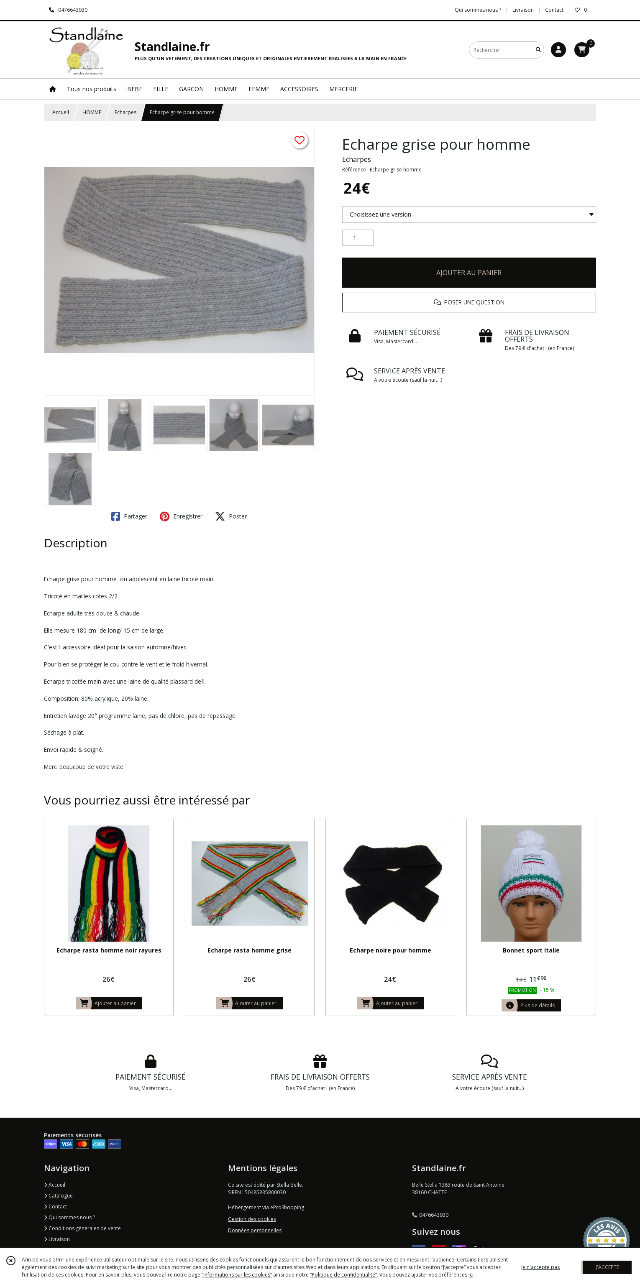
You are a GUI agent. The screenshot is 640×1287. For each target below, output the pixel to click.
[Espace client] (558, 50)
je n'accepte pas (540, 1267)
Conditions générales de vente (82, 1228)
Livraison (57, 1239)
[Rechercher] (538, 50)
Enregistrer (181, 516)
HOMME (91, 112)
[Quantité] (358, 238)
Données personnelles (255, 1230)
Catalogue (58, 1195)
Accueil (60, 112)
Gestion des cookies (252, 1219)
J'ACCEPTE (607, 1267)
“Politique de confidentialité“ (343, 1274)
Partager (129, 516)
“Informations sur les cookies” (237, 1274)
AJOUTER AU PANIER (469, 272)
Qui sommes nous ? (69, 1217)
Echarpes (125, 112)
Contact (554, 9)
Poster (231, 516)
